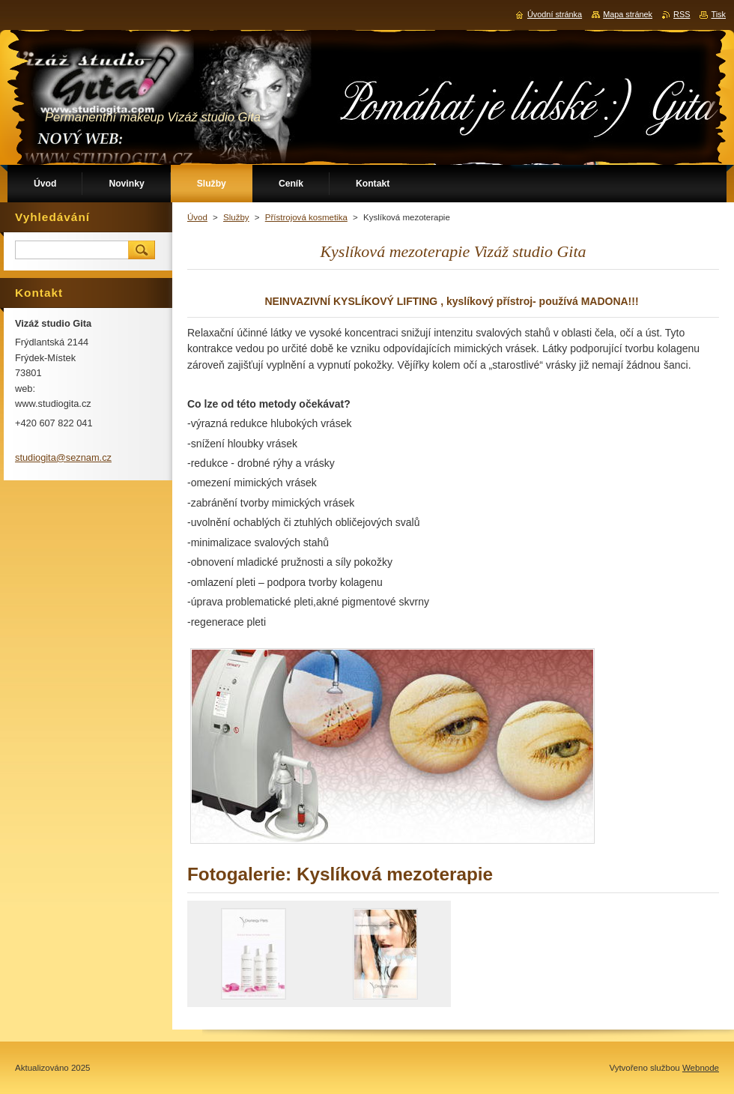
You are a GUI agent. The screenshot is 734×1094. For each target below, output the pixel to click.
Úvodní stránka (554, 14)
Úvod (197, 217)
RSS (681, 14)
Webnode (700, 1067)
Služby (236, 217)
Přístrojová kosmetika (306, 217)
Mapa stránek (627, 14)
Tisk (718, 14)
